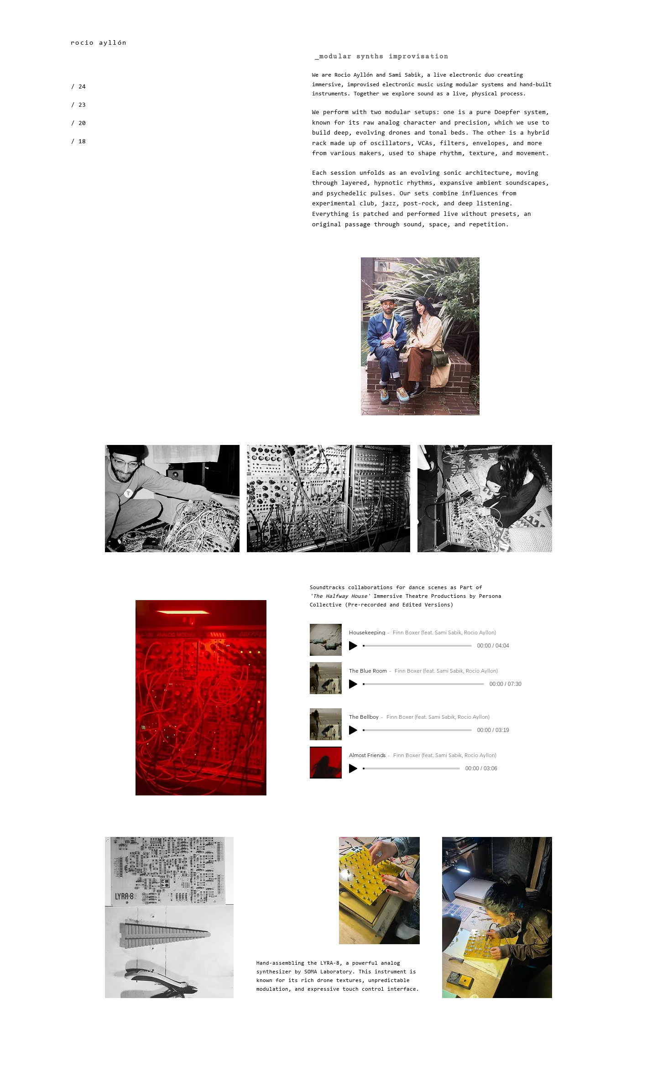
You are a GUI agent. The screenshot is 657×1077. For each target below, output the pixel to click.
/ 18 (78, 142)
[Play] (353, 645)
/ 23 (78, 105)
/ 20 (78, 123)
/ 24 (78, 87)
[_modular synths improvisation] (382, 57)
